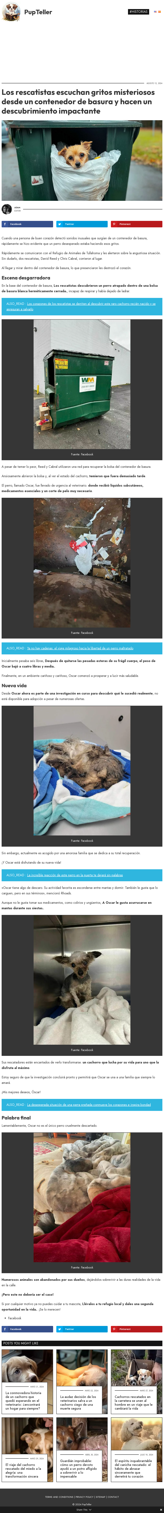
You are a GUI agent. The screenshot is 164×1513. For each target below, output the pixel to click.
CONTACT (113, 1497)
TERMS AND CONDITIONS (59, 1497)
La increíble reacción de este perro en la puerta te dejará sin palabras (75, 875)
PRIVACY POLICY (84, 1497)
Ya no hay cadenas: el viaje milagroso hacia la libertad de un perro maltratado (80, 648)
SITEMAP (100, 1497)
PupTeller (38, 12)
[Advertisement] (82, 51)
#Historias (139, 11)
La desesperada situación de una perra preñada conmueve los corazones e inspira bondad (89, 1104)
